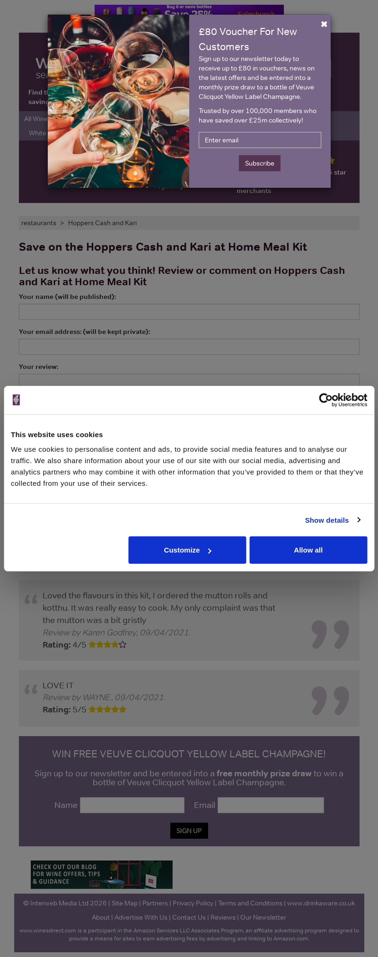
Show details (327, 520)
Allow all (308, 550)
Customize (187, 550)
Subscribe (259, 163)
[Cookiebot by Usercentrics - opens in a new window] (325, 400)
